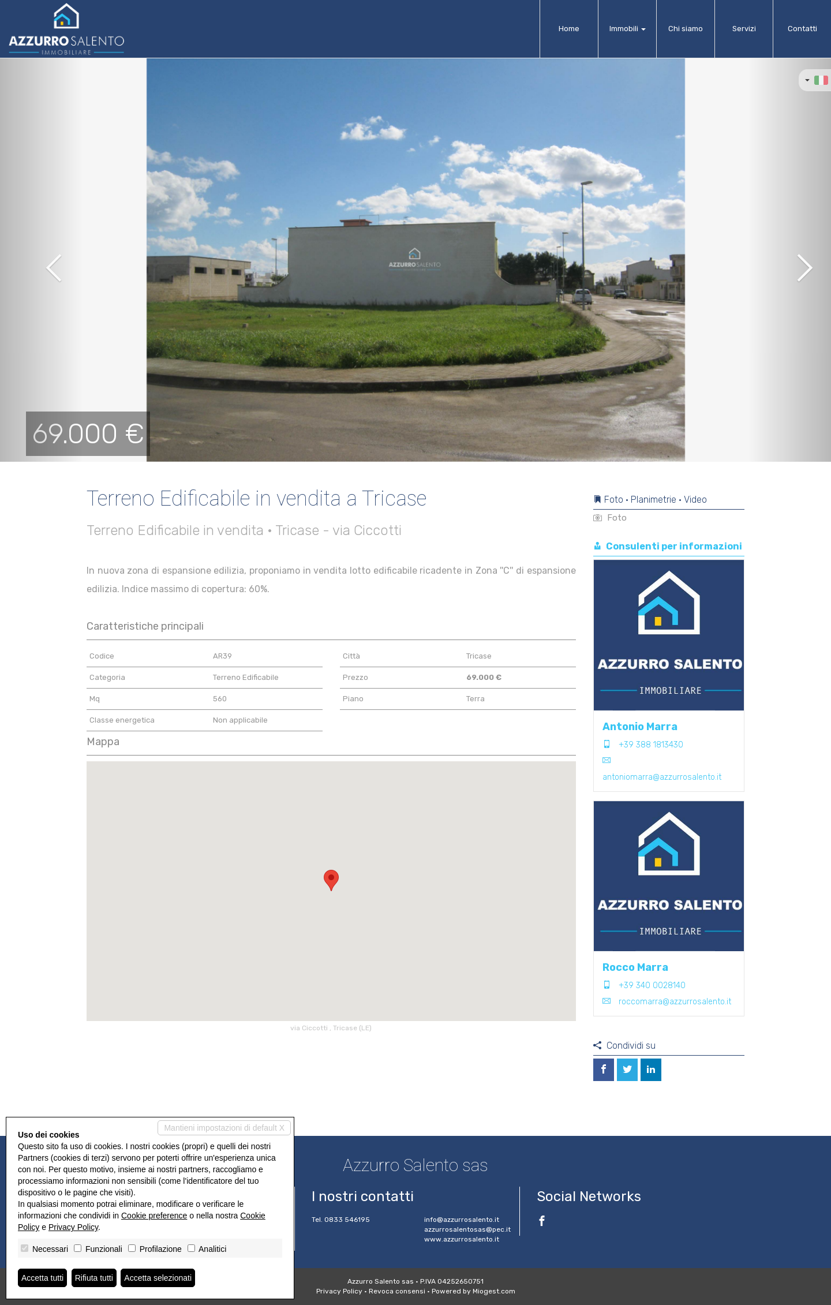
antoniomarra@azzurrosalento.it (661, 777)
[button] (41, 260)
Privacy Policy (339, 1291)
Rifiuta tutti (94, 1277)
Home (569, 28)
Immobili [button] (627, 28)
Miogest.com (494, 1291)
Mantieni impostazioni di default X (224, 1127)
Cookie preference (154, 1215)
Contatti (802, 28)
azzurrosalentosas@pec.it (467, 1229)
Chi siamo (685, 28)
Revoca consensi (397, 1291)
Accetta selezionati (158, 1277)
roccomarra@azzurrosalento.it (675, 1002)
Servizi (744, 28)
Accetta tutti (42, 1277)
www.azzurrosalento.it (461, 1239)
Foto (610, 518)
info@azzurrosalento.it (461, 1220)
